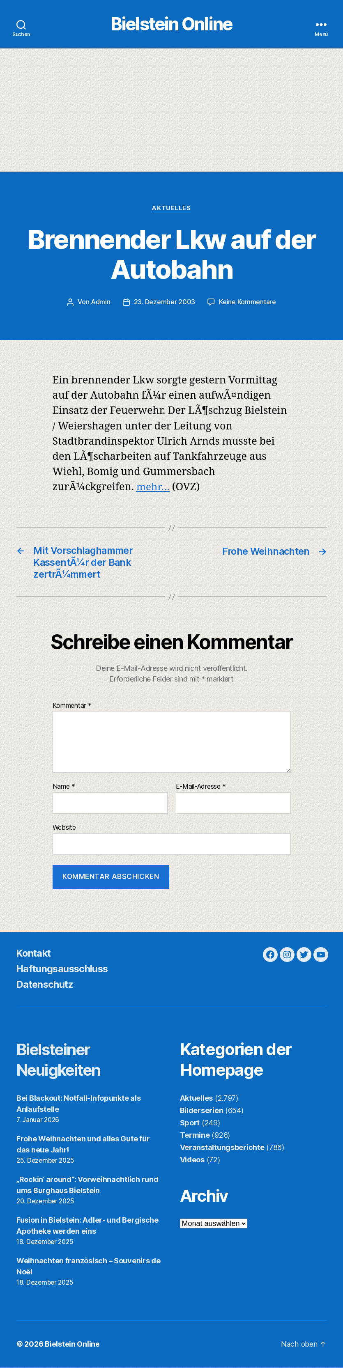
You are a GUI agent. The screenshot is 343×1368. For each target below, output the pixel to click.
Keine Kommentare (247, 303)
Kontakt (34, 954)
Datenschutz (46, 986)
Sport (190, 1124)
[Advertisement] (171, 111)
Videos (192, 1161)
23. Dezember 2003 (164, 303)
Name (64, 788)
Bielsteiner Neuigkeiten (61, 1060)
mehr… (153, 488)
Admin (100, 303)
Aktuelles (171, 209)
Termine (195, 1136)
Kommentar (72, 706)
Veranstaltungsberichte (222, 1148)
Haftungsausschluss (63, 970)
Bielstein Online (171, 25)
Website (64, 828)
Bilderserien (201, 1111)
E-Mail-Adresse (201, 788)
